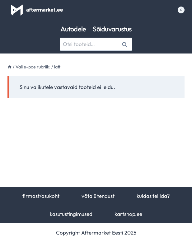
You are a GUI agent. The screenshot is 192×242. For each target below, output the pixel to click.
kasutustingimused (71, 214)
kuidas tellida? (153, 196)
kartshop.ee (128, 214)
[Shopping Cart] (178, 10)
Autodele (73, 29)
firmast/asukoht (40, 196)
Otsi (125, 44)
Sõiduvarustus (112, 29)
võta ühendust (98, 196)
